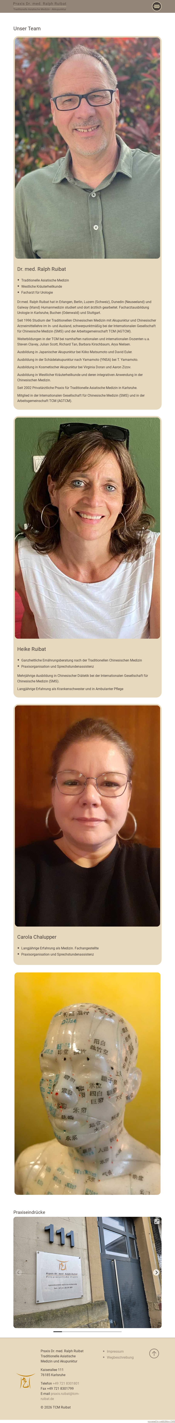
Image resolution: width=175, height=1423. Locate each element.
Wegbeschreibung (120, 1357)
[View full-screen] (156, 1221)
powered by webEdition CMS (161, 1421)
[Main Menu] (157, 6)
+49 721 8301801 (66, 1383)
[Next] (156, 1272)
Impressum (115, 1351)
